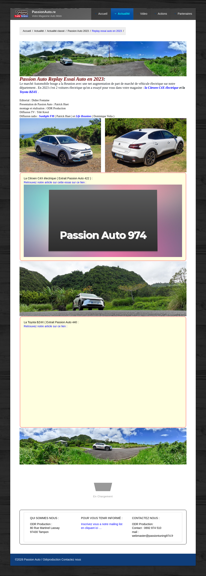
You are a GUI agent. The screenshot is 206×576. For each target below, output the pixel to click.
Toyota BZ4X (29, 92)
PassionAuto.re (44, 12)
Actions (162, 13)
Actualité (124, 13)
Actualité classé (56, 31)
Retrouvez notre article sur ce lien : (45, 326)
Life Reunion (83, 116)
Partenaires (185, 13)
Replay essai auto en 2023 (107, 31)
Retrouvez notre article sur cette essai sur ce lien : (55, 182)
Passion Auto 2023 (78, 31)
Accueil (102, 13)
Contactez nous (71, 559)
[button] (103, 220)
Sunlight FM (46, 116)
